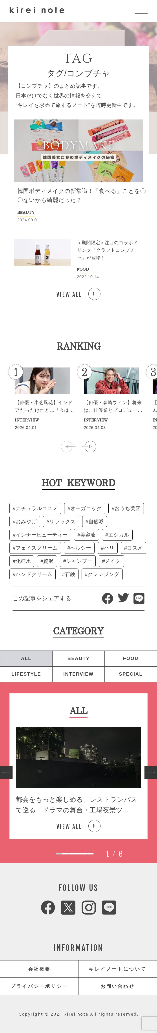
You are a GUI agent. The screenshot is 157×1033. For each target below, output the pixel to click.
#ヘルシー (79, 548)
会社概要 (39, 969)
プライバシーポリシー (39, 986)
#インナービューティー (40, 535)
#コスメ (133, 548)
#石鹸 (68, 574)
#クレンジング (102, 574)
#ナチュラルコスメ (35, 508)
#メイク (111, 561)
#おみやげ (25, 521)
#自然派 (95, 521)
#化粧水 (22, 561)
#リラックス (61, 521)
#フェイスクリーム (35, 548)
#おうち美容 (126, 508)
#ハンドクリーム (32, 574)
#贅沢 (47, 561)
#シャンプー (77, 561)
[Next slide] (150, 772)
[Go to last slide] (6, 772)
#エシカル (117, 535)
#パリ (107, 548)
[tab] (59, 853)
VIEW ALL (69, 294)
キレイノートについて (117, 969)
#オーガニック (85, 508)
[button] (89, 446)
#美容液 (87, 535)
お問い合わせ (117, 986)
